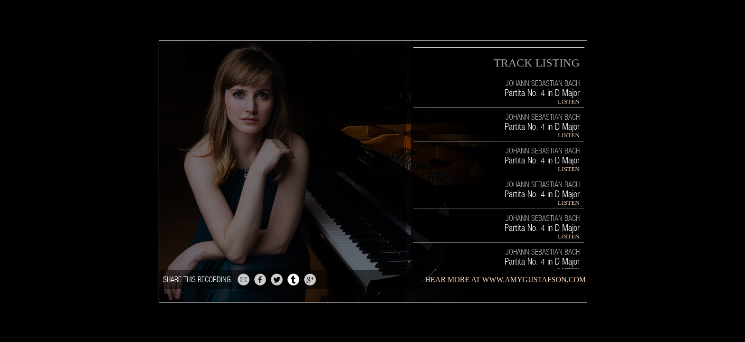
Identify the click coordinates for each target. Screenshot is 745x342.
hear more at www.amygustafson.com (505, 280)
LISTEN (569, 101)
